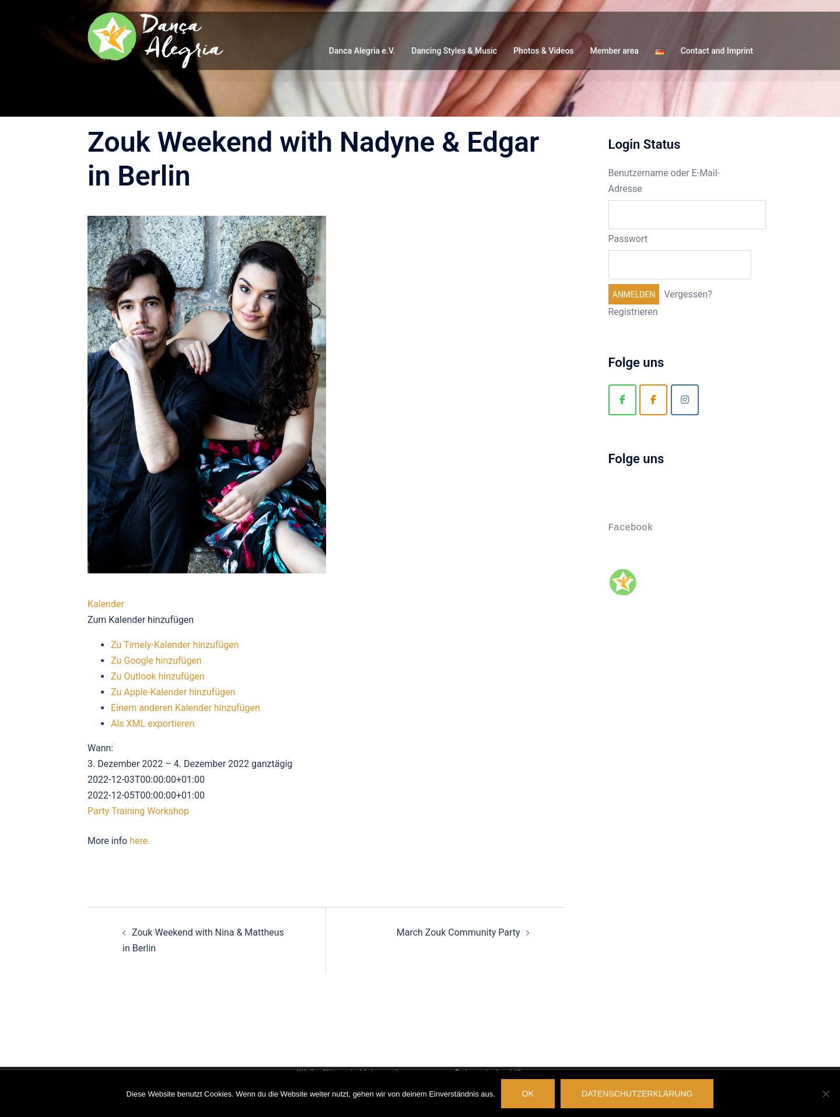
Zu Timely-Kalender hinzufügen (175, 644)
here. (140, 840)
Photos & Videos (543, 50)
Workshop (168, 811)
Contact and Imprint (717, 50)
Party (98, 811)
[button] (141, 619)
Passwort (628, 238)
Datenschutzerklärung (637, 1093)
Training (128, 811)
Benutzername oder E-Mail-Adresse (664, 180)
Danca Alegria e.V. (362, 50)
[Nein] (825, 1094)
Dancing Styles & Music (454, 50)
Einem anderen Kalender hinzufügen (185, 707)
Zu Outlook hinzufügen (158, 676)
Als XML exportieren (153, 723)
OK (528, 1093)
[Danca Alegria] (622, 399)
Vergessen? (688, 294)
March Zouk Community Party (458, 932)
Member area (614, 50)
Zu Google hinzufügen (156, 660)
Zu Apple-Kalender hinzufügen (173, 692)
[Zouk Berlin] (653, 399)
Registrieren (633, 311)
